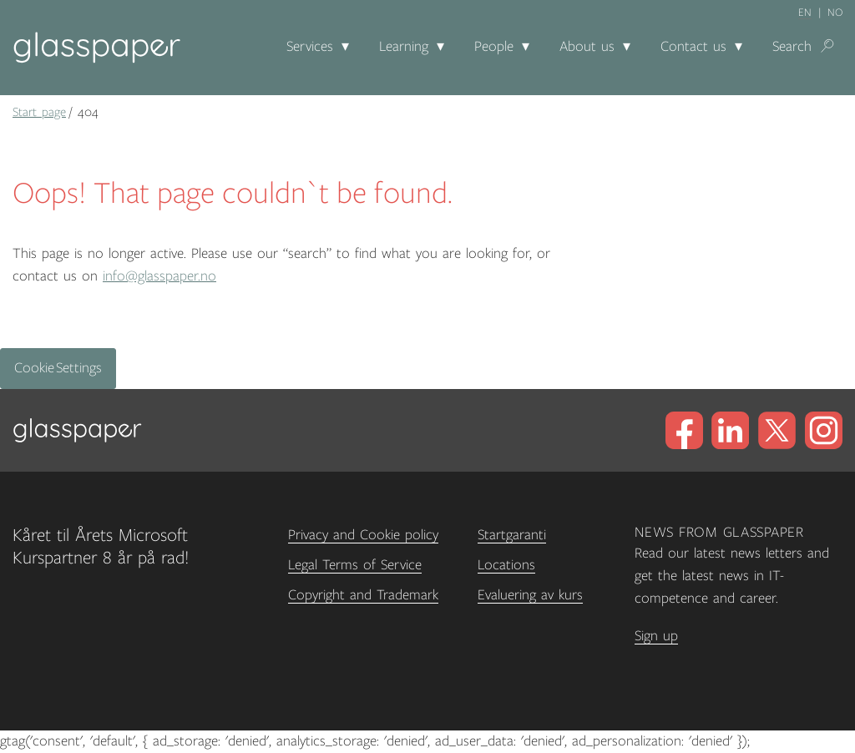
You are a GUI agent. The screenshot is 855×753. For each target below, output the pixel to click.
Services (309, 46)
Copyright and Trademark (363, 595)
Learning (403, 46)
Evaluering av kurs (530, 595)
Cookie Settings (58, 368)
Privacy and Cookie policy (363, 535)
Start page (39, 112)
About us (587, 46)
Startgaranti (512, 535)
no (834, 12)
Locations (506, 565)
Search (792, 46)
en (805, 12)
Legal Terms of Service (355, 565)
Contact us (693, 46)
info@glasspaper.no (159, 276)
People (494, 46)
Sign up (656, 636)
